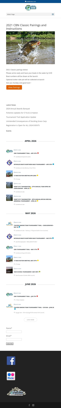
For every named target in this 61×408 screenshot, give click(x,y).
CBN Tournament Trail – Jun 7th (25, 296)
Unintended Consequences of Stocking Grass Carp (26, 121)
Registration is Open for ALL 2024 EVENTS (23, 125)
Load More (30, 320)
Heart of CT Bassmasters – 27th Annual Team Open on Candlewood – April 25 (32, 187)
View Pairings (14, 87)
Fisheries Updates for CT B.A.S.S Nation (22, 113)
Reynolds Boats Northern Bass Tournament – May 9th (33, 238)
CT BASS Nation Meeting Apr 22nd (25, 175)
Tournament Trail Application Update (21, 117)
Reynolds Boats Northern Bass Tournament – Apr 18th (33, 164)
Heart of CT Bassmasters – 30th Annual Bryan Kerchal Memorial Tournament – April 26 (32, 200)
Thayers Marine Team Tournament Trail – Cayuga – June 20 (34, 307)
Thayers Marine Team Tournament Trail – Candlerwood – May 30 (34, 226)
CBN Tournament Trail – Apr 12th (25, 153)
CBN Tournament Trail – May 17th (25, 249)
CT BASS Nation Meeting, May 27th (25, 260)
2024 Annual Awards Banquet (18, 108)
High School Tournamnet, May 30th (26, 272)
